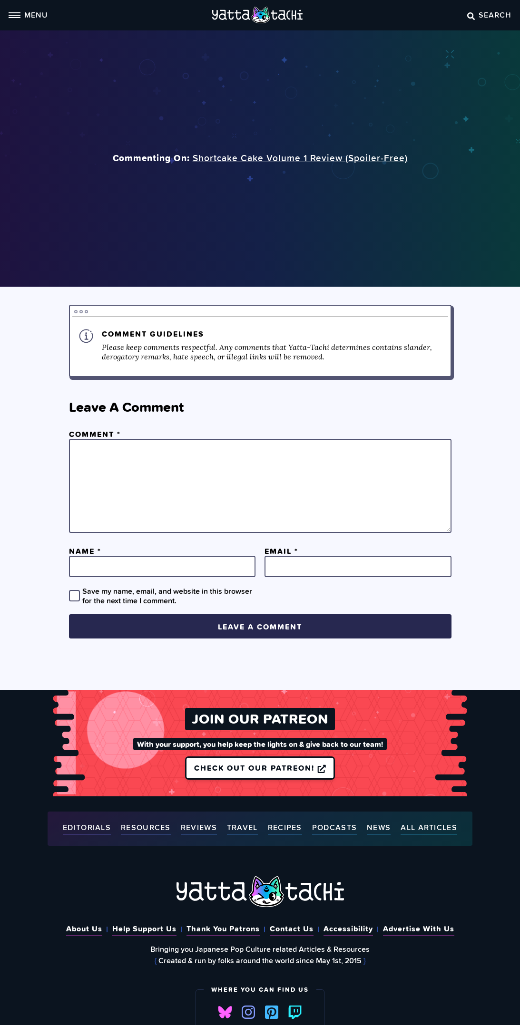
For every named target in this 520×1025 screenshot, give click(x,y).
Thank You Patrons (223, 928)
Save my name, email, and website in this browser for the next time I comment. (167, 595)
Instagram (248, 1012)
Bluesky (225, 1012)
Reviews (199, 828)
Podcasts (334, 828)
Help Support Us (144, 928)
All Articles (429, 828)
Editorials (87, 828)
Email (281, 551)
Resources (146, 828)
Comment (95, 434)
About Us (84, 928)
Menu (28, 14)
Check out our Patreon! (260, 768)
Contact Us (292, 928)
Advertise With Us (418, 928)
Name (85, 551)
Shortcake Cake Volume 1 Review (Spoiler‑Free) (300, 157)
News (379, 828)
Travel (242, 828)
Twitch (295, 1012)
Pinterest (271, 1012)
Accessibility (348, 928)
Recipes (285, 828)
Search (489, 14)
